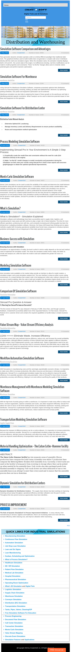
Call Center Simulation (13, 623)
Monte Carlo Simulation (13, 629)
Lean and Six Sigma (12, 549)
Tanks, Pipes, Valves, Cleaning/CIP (17, 609)
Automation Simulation (13, 543)
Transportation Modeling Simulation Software (23, 419)
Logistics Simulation (12, 589)
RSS (68, 525)
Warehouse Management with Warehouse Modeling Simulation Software (32, 388)
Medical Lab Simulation (13, 573)
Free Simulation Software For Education (19, 613)
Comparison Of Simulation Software (18, 291)
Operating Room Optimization (15, 583)
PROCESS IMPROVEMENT (13, 504)
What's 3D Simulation (12, 586)
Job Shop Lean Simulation (14, 546)
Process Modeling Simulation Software (20, 141)
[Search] (35, 17)
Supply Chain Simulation (13, 593)
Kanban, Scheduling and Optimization (18, 556)
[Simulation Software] (35, 11)
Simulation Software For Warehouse (18, 76)
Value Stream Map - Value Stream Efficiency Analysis (26, 324)
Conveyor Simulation (12, 599)
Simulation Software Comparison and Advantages (25, 49)
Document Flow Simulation (14, 619)
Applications (29, 640)
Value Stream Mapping (13, 633)
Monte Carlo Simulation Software (17, 176)
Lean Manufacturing (12, 553)
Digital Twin (30, 586)
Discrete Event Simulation (14, 636)
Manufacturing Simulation (14, 536)
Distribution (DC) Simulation (15, 603)
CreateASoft (21, 53)
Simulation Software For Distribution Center (22, 108)
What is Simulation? (10, 208)
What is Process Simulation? (15, 559)
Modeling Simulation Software (15, 265)
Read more (64, 70)
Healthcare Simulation (12, 563)
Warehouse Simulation (13, 596)
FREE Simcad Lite (56, 650)
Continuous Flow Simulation (15, 539)
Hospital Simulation (11, 576)
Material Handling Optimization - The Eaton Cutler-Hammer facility (34, 446)
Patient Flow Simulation (13, 569)
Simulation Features (12, 640)
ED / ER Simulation (11, 566)
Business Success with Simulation (17, 239)
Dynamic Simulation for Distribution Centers (22, 483)
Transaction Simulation (13, 626)
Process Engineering (12, 616)
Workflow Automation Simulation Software (22, 358)
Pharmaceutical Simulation (14, 579)
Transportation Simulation (14, 606)
